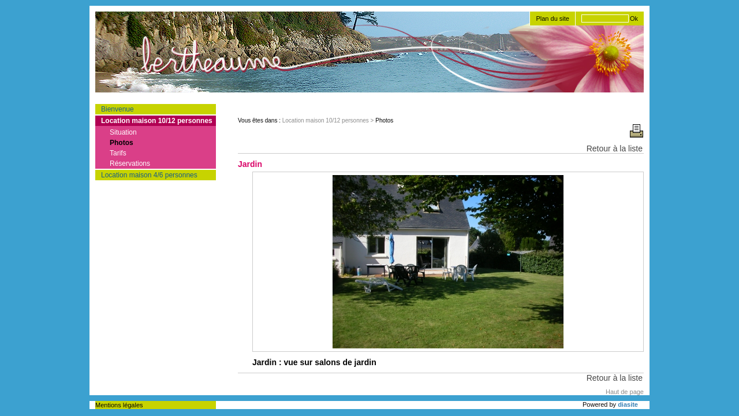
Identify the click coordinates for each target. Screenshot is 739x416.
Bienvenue (117, 109)
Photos (121, 143)
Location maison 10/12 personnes (156, 121)
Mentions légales (119, 405)
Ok (634, 18)
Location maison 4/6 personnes (149, 175)
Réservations (130, 163)
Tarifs (118, 153)
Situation (123, 132)
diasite (628, 404)
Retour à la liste (615, 148)
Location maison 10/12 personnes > (329, 120)
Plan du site (552, 18)
